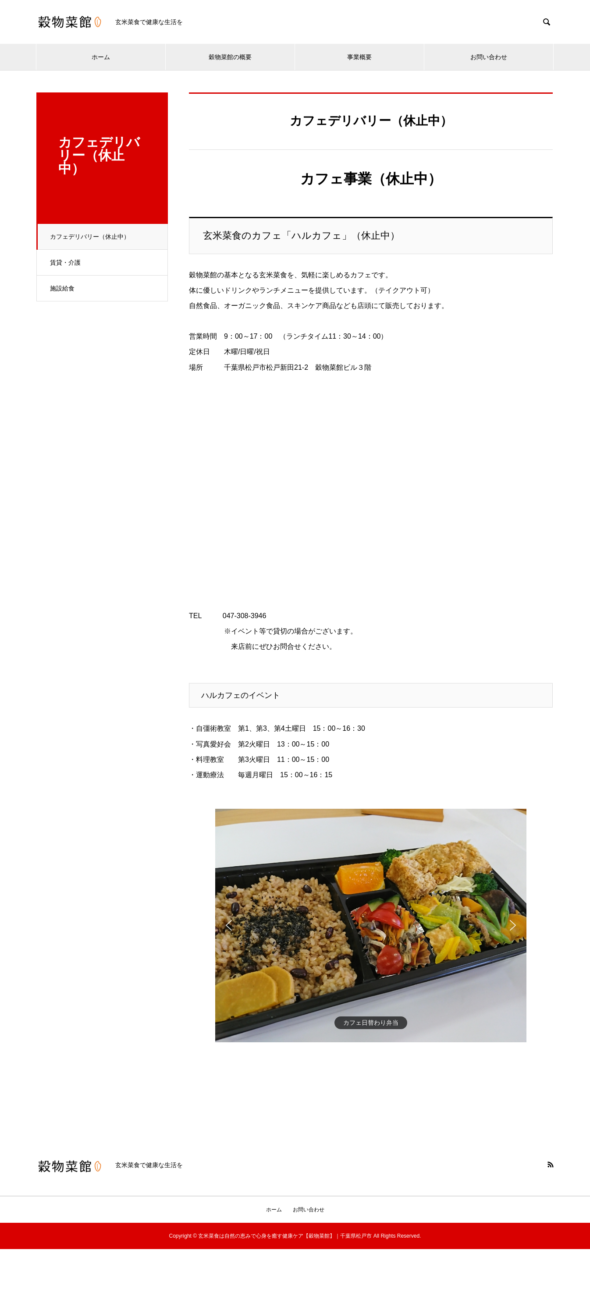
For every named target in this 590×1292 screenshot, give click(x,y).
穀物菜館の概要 (230, 56)
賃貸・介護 (65, 262)
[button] (229, 925)
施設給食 (62, 288)
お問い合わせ (488, 56)
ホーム (101, 56)
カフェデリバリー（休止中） (90, 236)
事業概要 (359, 56)
